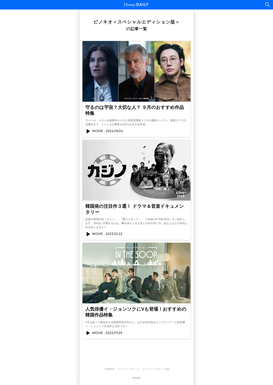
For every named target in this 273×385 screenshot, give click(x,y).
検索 (267, 4)
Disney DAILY (136, 5)
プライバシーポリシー (128, 369)
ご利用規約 (109, 369)
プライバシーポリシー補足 (156, 369)
